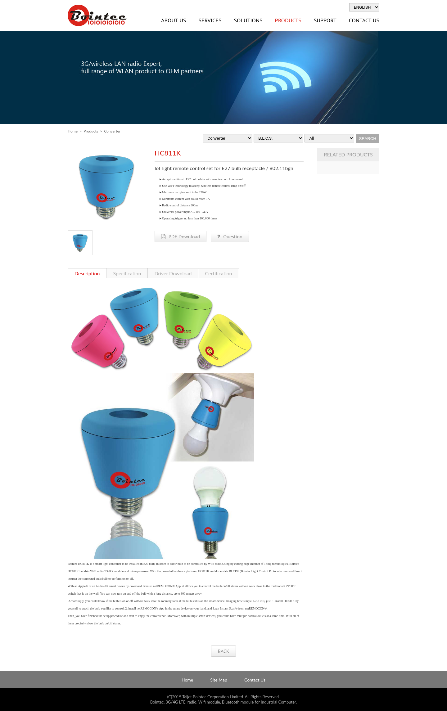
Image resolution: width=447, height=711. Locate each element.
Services (209, 20)
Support (325, 20)
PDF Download (180, 236)
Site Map (218, 680)
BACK (223, 651)
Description (87, 273)
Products (288, 20)
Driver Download (173, 273)
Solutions (248, 20)
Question (229, 236)
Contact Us (364, 20)
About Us (173, 20)
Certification (218, 273)
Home (73, 131)
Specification (127, 273)
